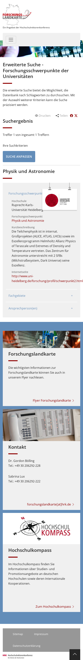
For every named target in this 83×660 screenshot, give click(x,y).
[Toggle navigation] (11, 39)
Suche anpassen (19, 157)
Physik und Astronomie (28, 221)
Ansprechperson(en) (23, 308)
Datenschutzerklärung (26, 646)
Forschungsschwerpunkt (26, 193)
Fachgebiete (17, 296)
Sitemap (18, 634)
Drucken (43, 116)
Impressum (41, 634)
